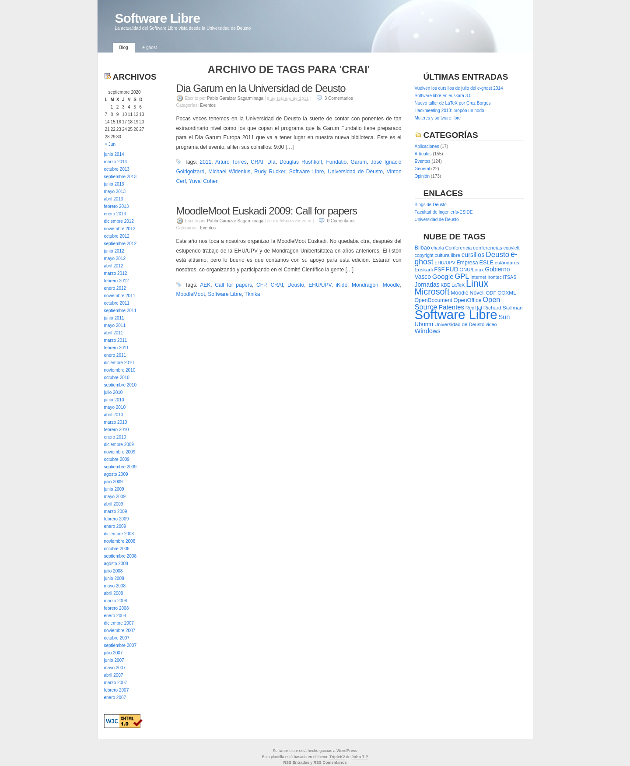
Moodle (391, 285)
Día (271, 162)
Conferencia (458, 247)
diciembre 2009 (119, 444)
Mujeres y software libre (438, 118)
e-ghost (149, 47)
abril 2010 (113, 414)
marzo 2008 (115, 600)
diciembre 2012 (119, 221)
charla (437, 247)
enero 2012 (115, 288)
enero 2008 (115, 615)
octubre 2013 (117, 169)
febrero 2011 (116, 347)
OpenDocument (433, 300)
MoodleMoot (190, 294)
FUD (452, 269)
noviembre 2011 (120, 295)
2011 (206, 162)
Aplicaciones (427, 146)
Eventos (208, 105)
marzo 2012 (115, 273)
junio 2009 (114, 489)
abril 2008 (113, 593)
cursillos (473, 254)
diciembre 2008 (119, 533)
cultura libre (447, 255)
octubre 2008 (117, 548)
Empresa (467, 263)
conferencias (487, 248)
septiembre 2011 (120, 310)
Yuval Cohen (204, 181)
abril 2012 (113, 266)
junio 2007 (114, 660)
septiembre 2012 (120, 243)
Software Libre (157, 18)
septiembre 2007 (120, 645)
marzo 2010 (115, 422)
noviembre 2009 (120, 452)
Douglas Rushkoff (301, 162)
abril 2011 (113, 332)
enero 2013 (115, 213)
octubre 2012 (117, 236)
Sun (504, 316)
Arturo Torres (231, 162)
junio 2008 (114, 578)
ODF (491, 292)
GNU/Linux (471, 269)
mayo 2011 (115, 325)
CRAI (257, 162)
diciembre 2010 (119, 362)
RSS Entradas (296, 762)
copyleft (512, 247)
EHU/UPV (319, 285)
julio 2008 (113, 571)
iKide (341, 285)
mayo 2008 (115, 585)
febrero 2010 (116, 429)
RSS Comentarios (330, 762)
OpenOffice (468, 300)
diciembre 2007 (119, 623)
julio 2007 (113, 652)
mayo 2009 (115, 496)
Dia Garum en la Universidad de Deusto (261, 88)
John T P (360, 757)
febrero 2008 (116, 608)
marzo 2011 (115, 340)
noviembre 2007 (120, 630)
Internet (478, 277)
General (422, 168)
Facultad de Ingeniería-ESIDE (444, 212)
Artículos (423, 153)
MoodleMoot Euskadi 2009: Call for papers (266, 211)
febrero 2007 (116, 690)
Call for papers (233, 285)
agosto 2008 (116, 563)
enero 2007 (115, 697)
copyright (424, 255)
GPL (462, 276)
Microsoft (432, 291)
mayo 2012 (115, 258)
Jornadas (427, 284)
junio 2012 (114, 251)
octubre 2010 (117, 377)
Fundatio (336, 162)
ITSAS (510, 277)
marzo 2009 (115, 511)
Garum (358, 162)
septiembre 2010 (120, 385)
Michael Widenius (229, 172)
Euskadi (424, 270)
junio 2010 (114, 399)
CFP (261, 285)
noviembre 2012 (120, 228)
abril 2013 (113, 199)
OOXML (506, 293)
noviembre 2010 (120, 370)
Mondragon (365, 285)
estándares (507, 262)
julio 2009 (113, 481)
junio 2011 (114, 318)
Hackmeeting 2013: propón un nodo (449, 110)
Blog (123, 47)
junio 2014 (114, 154)
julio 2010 (113, 392)
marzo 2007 (115, 682)
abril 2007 (113, 675)
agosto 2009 (116, 474)
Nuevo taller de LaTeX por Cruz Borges (453, 103)
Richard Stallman (503, 308)
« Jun (110, 144)
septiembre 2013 (120, 176)
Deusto (295, 285)
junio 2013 (114, 184)
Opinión (422, 176)
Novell (477, 293)
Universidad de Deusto (355, 172)
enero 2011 (115, 355)
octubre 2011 (117, 303)
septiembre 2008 (120, 556)
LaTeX (458, 285)
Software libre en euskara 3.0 (443, 95)
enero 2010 (115, 437)
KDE (445, 285)
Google (443, 276)
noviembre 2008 (120, 541)
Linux (477, 283)
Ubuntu (424, 324)
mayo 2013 (115, 191)
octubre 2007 (117, 638)
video (491, 324)
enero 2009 (115, 526)
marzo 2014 (115, 161)
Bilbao (422, 247)
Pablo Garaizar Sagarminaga (235, 98)
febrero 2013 (116, 206)
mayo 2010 (115, 407)
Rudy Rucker (269, 172)
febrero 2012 (116, 280)
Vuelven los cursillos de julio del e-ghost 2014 (459, 88)
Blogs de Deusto (431, 204)
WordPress (346, 750)
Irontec (494, 277)
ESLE (486, 262)
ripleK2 (338, 757)
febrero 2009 (116, 519)
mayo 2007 (115, 667)
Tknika (252, 294)
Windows (428, 330)
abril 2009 (113, 504)
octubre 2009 (117, 459)
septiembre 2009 (120, 466)
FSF (439, 269)
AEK (205, 285)
